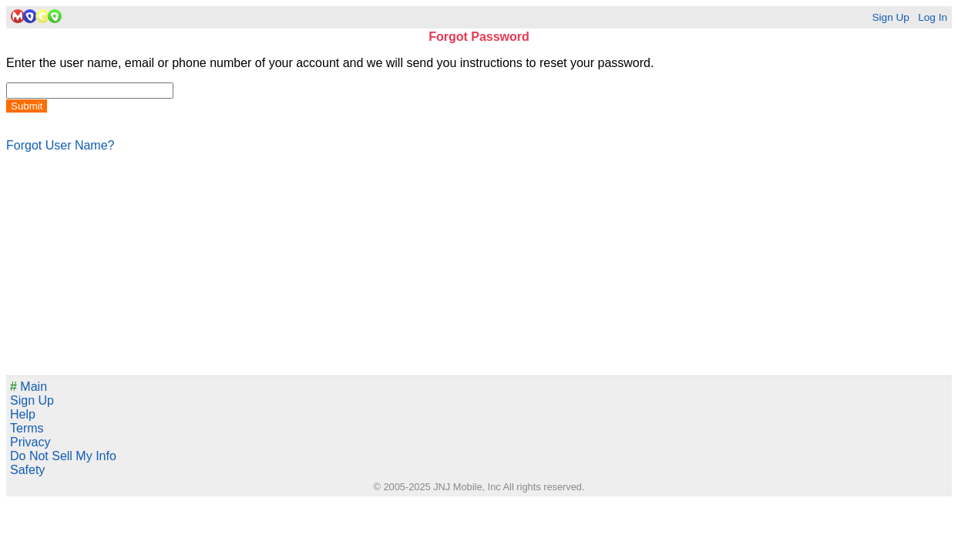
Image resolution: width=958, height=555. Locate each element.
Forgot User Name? (60, 145)
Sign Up (890, 17)
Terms (27, 428)
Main (28, 386)
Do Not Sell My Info (63, 455)
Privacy (30, 442)
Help (22, 414)
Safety (27, 469)
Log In (932, 17)
